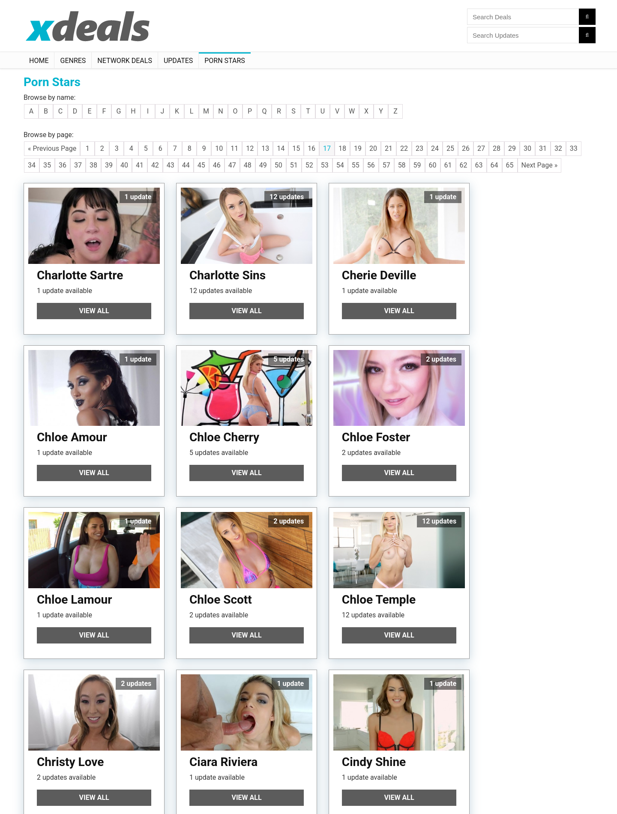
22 (404, 148)
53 (325, 165)
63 (479, 165)
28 (496, 148)
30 (527, 148)
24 (435, 148)
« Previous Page (52, 148)
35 (47, 165)
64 (494, 165)
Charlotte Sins (220, 271)
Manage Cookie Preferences (139, 791)
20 (373, 148)
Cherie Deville (365, 271)
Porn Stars (224, 61)
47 (232, 165)
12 (250, 148)
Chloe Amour (508, 271)
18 (342, 148)
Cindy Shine (505, 587)
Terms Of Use (45, 791)
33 (574, 148)
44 (186, 165)
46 (217, 165)
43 (170, 165)
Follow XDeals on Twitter (57, 799)
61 (448, 165)
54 (340, 165)
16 (311, 148)
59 (417, 165)
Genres (73, 61)
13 (265, 148)
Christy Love (215, 587)
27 (481, 148)
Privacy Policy (181, 784)
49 (263, 165)
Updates (178, 61)
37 (78, 165)
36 (62, 165)
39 (109, 165)
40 (124, 165)
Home (38, 61)
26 (466, 148)
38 (93, 165)
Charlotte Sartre (80, 271)
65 (510, 165)
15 (296, 148)
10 (219, 148)
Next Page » (539, 165)
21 (388, 148)
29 (512, 148)
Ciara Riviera (362, 587)
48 (248, 165)
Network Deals (124, 61)
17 (327, 148)
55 (355, 165)
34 (32, 165)
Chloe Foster (216, 429)
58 (402, 165)
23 (419, 148)
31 (543, 148)
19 (358, 148)
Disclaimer (82, 791)
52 (309, 165)
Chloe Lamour (365, 429)
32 (558, 148)
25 (450, 148)
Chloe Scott (504, 429)
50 (278, 165)
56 (371, 165)
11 (234, 148)
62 (463, 165)
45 (201, 165)
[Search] (587, 17)
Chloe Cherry (72, 429)
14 (281, 148)
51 (294, 165)
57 (386, 165)
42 (155, 165)
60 (433, 165)
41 (140, 165)
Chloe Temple (74, 587)
